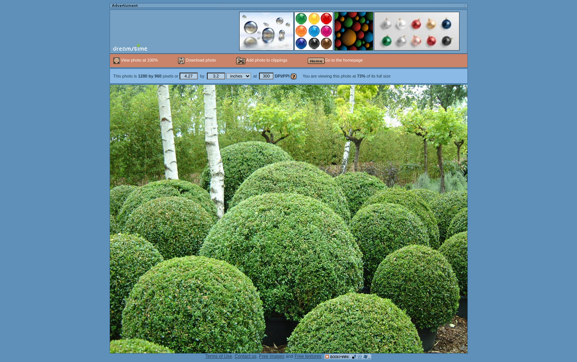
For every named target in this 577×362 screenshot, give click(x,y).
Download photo (197, 60)
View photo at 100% (136, 60)
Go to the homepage (335, 60)
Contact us (245, 356)
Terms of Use (218, 356)
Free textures (307, 356)
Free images (272, 356)
